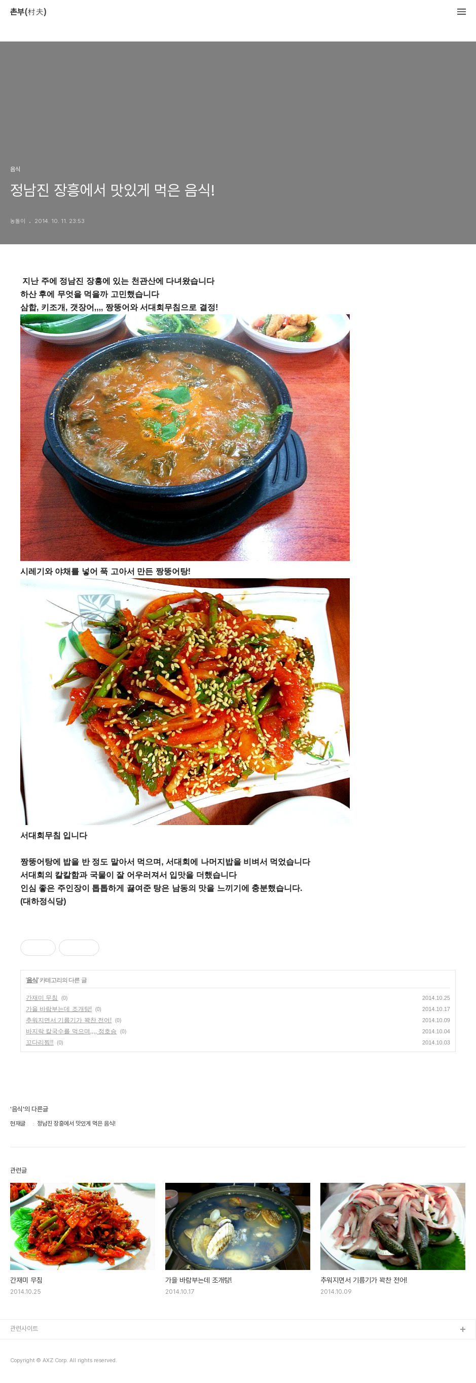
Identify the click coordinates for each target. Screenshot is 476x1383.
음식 (32, 980)
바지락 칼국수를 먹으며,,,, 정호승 (71, 1031)
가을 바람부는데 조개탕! (59, 1009)
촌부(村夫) (28, 12)
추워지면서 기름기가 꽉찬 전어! (69, 1020)
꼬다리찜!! (40, 1042)
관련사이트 (24, 1328)
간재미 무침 (42, 997)
